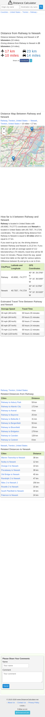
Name (5, 662)
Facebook (24, 60)
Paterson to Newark (9, 495)
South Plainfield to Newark (12, 491)
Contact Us (21, 703)
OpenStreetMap (39, 165)
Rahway (4, 121)
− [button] (4, 133)
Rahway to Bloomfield (10, 427)
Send (5, 686)
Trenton (11, 121)
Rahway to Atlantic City (11, 407)
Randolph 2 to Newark (10, 478)
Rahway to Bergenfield (11, 423)
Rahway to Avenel (9, 411)
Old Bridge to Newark (10, 474)
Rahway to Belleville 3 (10, 419)
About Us (11, 703)
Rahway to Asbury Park (11, 402)
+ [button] (4, 129)
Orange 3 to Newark (9, 466)
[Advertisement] (22, 22)
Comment (7, 670)
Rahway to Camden (9, 436)
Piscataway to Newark (10, 470)
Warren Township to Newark (13, 458)
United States (22, 121)
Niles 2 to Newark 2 (9, 483)
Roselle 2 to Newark (9, 487)
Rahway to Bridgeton (10, 431)
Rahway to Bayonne (9, 415)
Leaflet (30, 165)
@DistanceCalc (22, 713)
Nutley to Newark (8, 462)
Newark (34, 121)
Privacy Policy (33, 703)
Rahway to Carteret (9, 440)
